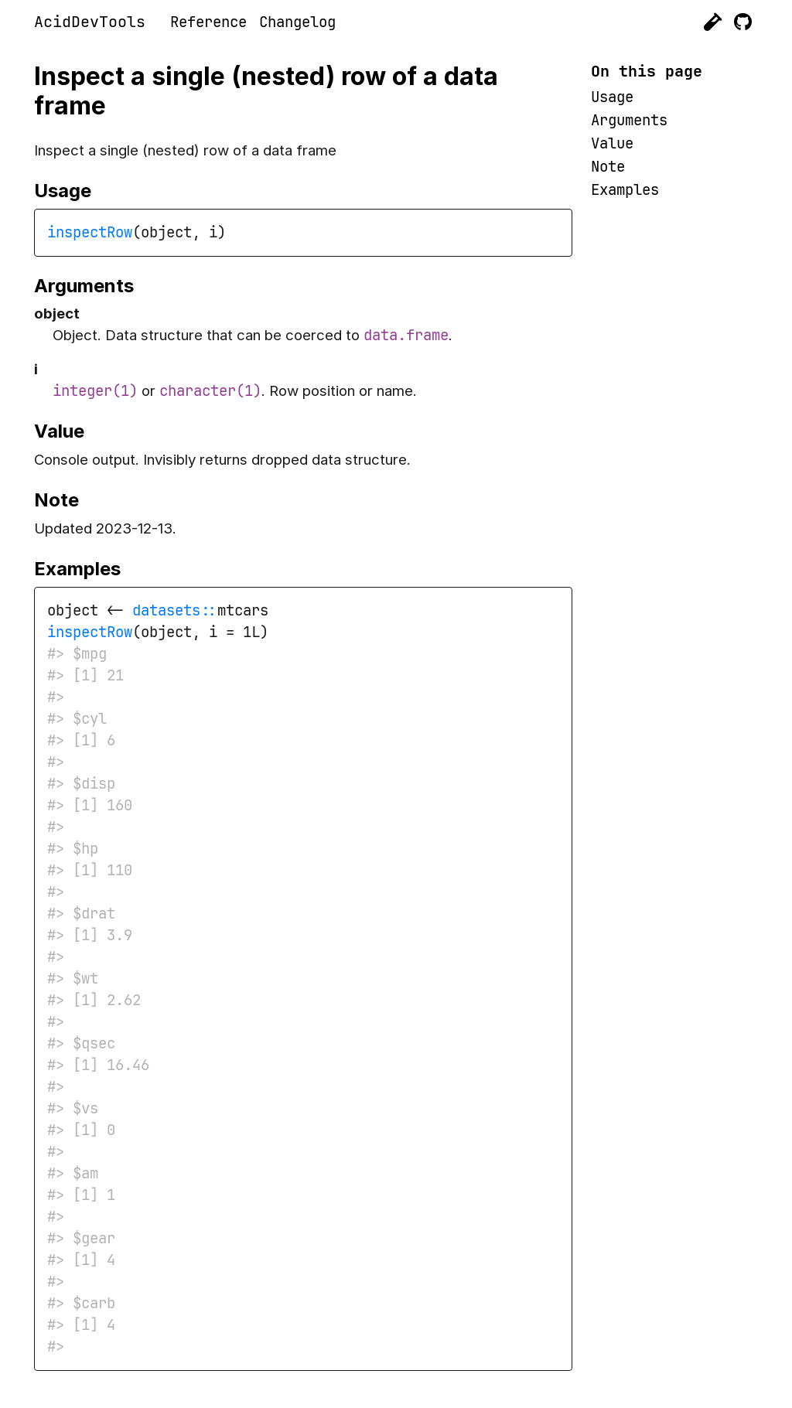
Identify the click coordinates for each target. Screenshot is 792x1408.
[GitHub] (743, 22)
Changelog (297, 22)
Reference (208, 22)
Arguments (629, 120)
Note (608, 166)
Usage (612, 97)
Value (612, 143)
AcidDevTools (89, 22)
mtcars (242, 610)
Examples (625, 189)
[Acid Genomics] (713, 22)
